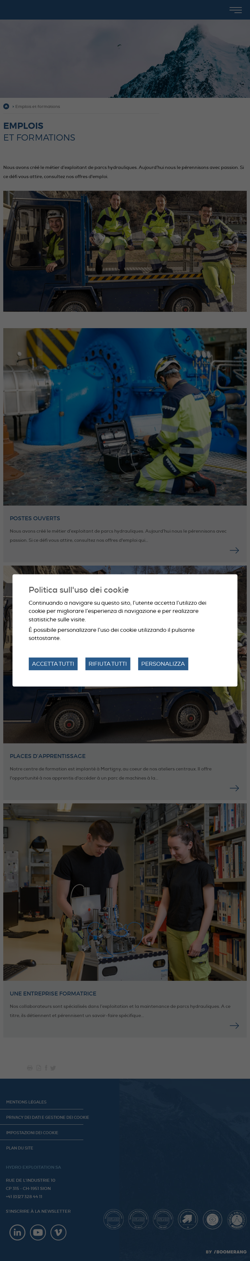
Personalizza (163, 664)
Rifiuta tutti (108, 664)
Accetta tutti (53, 664)
